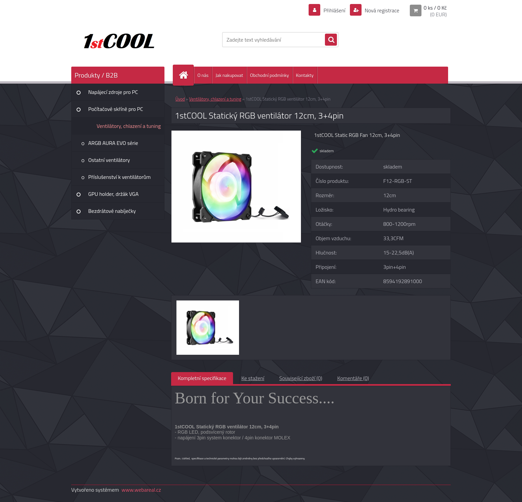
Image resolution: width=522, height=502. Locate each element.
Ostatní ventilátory (109, 160)
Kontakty (305, 75)
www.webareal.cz (141, 490)
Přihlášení (334, 10)
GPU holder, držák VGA (113, 194)
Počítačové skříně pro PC (115, 109)
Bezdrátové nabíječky (112, 211)
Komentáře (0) (353, 378)
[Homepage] (186, 75)
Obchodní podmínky (269, 75)
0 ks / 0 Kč (435, 8)
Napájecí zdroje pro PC (113, 92)
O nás (202, 75)
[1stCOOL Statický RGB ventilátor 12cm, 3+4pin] (236, 133)
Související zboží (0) (300, 378)
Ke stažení (252, 378)
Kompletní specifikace (202, 378)
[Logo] (117, 39)
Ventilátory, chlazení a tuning (129, 126)
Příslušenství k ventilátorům (119, 177)
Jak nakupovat (229, 75)
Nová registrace (381, 10)
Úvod (180, 99)
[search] (331, 40)
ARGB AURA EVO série (113, 143)
